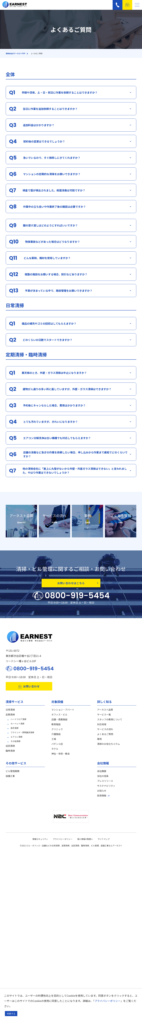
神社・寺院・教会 (60, 756)
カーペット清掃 (17, 726)
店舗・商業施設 (59, 722)
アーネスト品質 (105, 712)
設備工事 (10, 779)
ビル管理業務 (12, 774)
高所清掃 (14, 730)
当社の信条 (103, 779)
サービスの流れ (105, 732)
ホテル (54, 751)
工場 (53, 741)
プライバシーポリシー (62, 842)
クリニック (57, 732)
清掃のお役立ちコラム (108, 746)
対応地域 (101, 727)
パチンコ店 (57, 746)
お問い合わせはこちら (78, 583)
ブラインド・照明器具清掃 (22, 735)
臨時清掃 (10, 753)
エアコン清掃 (16, 739)
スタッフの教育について (109, 722)
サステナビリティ (106, 788)
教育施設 (56, 727)
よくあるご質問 (105, 737)
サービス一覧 (104, 717)
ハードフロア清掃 (18, 722)
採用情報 (101, 798)
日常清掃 (10, 712)
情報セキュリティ (40, 842)
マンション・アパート (62, 712)
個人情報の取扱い (85, 842)
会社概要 (101, 774)
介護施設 (56, 737)
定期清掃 (10, 717)
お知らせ (101, 793)
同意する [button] (11, 1013)
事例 (99, 741)
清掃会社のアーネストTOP (15, 53)
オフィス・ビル (59, 717)
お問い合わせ (29, 689)
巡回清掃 (10, 748)
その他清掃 (15, 744)
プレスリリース (105, 783)
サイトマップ (104, 842)
